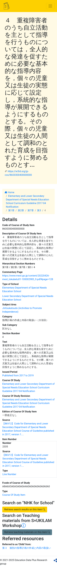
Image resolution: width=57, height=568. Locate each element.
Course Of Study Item (13, 494)
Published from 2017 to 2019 (18, 375)
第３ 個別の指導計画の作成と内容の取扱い (26, 548)
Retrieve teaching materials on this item (27, 532)
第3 (39, 210)
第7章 (31, 210)
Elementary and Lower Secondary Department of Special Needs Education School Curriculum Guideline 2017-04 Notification (28, 387)
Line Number (9, 474)
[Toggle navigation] (50, 6)
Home (9, 192)
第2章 (21, 210)
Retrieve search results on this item (24, 509)
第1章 (11, 210)
